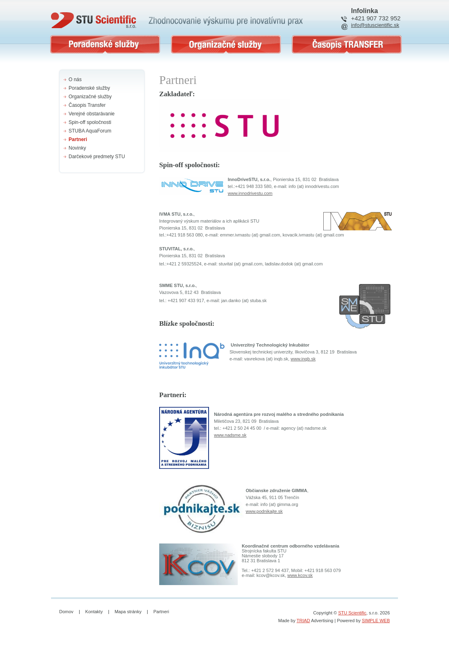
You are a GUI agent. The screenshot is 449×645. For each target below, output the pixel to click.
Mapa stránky (128, 611)
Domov (66, 611)
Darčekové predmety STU (97, 156)
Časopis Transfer (87, 105)
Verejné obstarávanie (92, 114)
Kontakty (94, 611)
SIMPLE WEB (376, 620)
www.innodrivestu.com (250, 193)
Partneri (78, 139)
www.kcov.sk (300, 575)
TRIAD (303, 620)
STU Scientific (352, 612)
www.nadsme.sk (230, 435)
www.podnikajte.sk (264, 511)
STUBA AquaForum (90, 131)
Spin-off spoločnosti (90, 122)
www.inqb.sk (303, 358)
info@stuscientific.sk (375, 25)
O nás (75, 79)
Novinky (77, 148)
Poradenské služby (89, 88)
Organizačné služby (90, 96)
